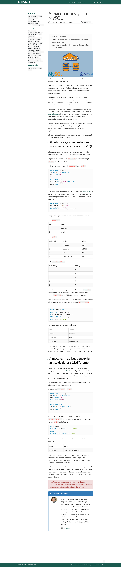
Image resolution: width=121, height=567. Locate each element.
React (30, 52)
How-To (81, 2)
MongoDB (31, 59)
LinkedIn (65, 529)
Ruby (39, 55)
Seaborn (35, 43)
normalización (53, 114)
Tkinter (40, 16)
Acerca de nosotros (76, 564)
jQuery (30, 48)
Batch (39, 34)
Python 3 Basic (32, 16)
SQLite (30, 60)
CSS (34, 52)
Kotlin (33, 53)
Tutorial (71, 2)
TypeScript (31, 50)
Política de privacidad (90, 564)
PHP (38, 52)
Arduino (30, 57)
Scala (41, 60)
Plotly (29, 43)
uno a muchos (87, 192)
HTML (30, 46)
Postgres (37, 59)
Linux (29, 45)
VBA (37, 60)
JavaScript (31, 19)
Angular (38, 50)
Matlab (41, 43)
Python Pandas (32, 37)
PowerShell (31, 36)
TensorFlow (37, 48)
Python (40, 32)
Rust (35, 55)
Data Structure (32, 25)
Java (42, 52)
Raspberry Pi (31, 62)
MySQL (36, 57)
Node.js (38, 53)
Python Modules (32, 18)
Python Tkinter (32, 34)
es (101, 2)
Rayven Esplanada (57, 22)
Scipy (29, 70)
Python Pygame (32, 32)
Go (29, 53)
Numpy (40, 37)
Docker (37, 41)
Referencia (92, 2)
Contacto (101, 564)
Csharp (30, 55)
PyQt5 (37, 23)
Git (38, 21)
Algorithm (40, 25)
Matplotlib (31, 23)
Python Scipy (31, 30)
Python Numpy (32, 21)
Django (38, 39)
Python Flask (31, 39)
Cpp (39, 45)
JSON (68, 371)
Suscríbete (80, 487)
